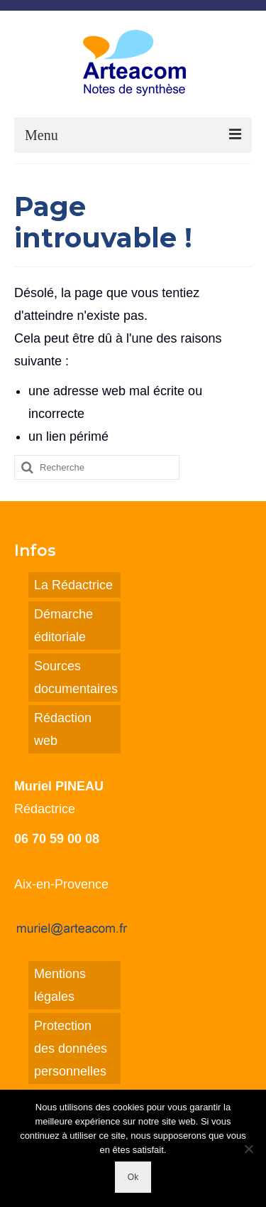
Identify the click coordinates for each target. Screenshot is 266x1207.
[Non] (248, 1149)
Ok (133, 1177)
